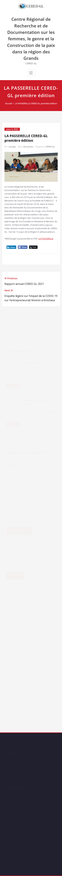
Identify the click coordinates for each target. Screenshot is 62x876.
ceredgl (12, 146)
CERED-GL (50, 146)
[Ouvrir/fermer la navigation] (31, 73)
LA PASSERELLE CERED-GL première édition (37, 103)
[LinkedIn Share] (11, 247)
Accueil (9, 103)
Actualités (28, 146)
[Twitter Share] (33, 247)
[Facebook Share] (22, 247)
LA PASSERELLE (46, 238)
